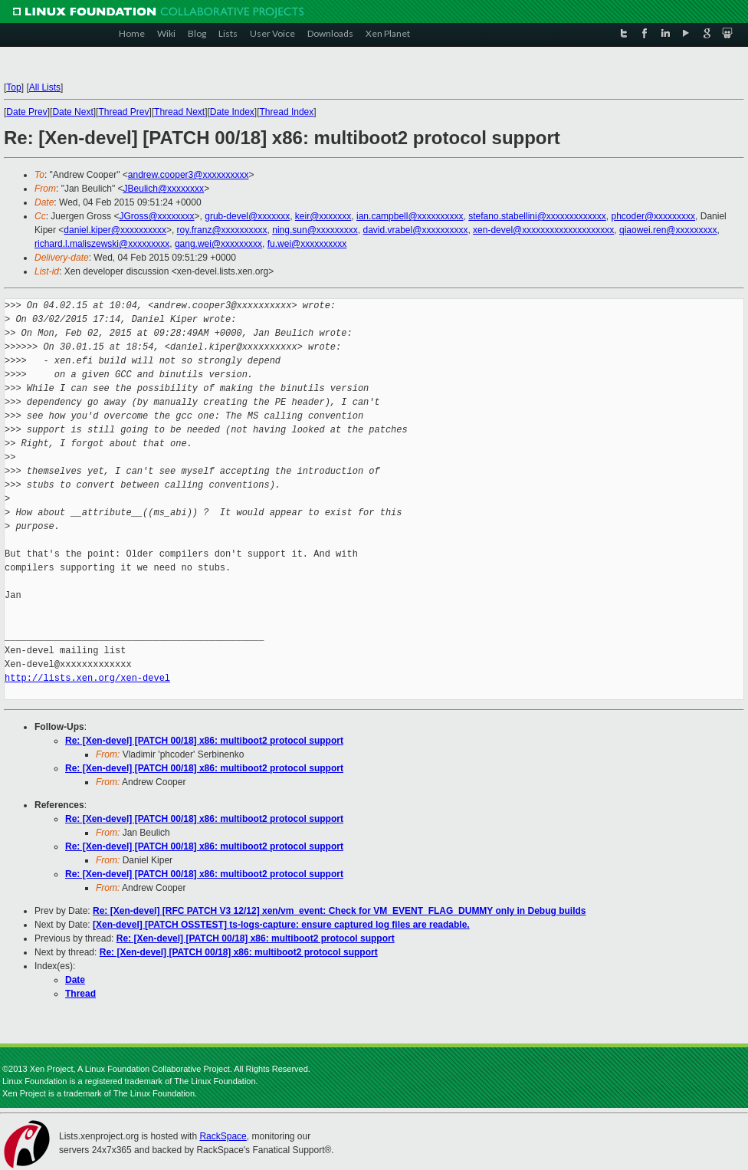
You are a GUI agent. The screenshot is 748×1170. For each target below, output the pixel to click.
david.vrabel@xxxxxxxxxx (415, 230)
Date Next (72, 112)
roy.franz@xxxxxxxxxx (222, 230)
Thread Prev (123, 112)
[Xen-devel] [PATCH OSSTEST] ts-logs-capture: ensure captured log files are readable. (281, 924)
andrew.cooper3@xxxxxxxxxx (188, 174)
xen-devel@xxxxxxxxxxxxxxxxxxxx (543, 230)
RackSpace (222, 1136)
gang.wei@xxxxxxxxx (218, 243)
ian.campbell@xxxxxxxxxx (410, 216)
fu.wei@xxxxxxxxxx (307, 243)
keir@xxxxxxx (323, 216)
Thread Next (179, 112)
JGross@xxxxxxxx (156, 216)
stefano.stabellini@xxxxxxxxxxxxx (537, 216)
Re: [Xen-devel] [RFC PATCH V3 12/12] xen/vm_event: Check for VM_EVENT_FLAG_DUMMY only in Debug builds (339, 910)
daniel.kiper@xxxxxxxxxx (115, 230)
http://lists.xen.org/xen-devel (87, 678)
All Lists (45, 87)
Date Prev (26, 112)
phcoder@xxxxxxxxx (654, 216)
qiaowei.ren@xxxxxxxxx (668, 230)
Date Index (232, 112)
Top (13, 87)
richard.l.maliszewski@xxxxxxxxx (101, 243)
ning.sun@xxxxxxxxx (315, 230)
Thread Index (287, 112)
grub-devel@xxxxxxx (247, 216)
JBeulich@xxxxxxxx (164, 188)
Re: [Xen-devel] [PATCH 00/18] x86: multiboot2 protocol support (204, 740)
